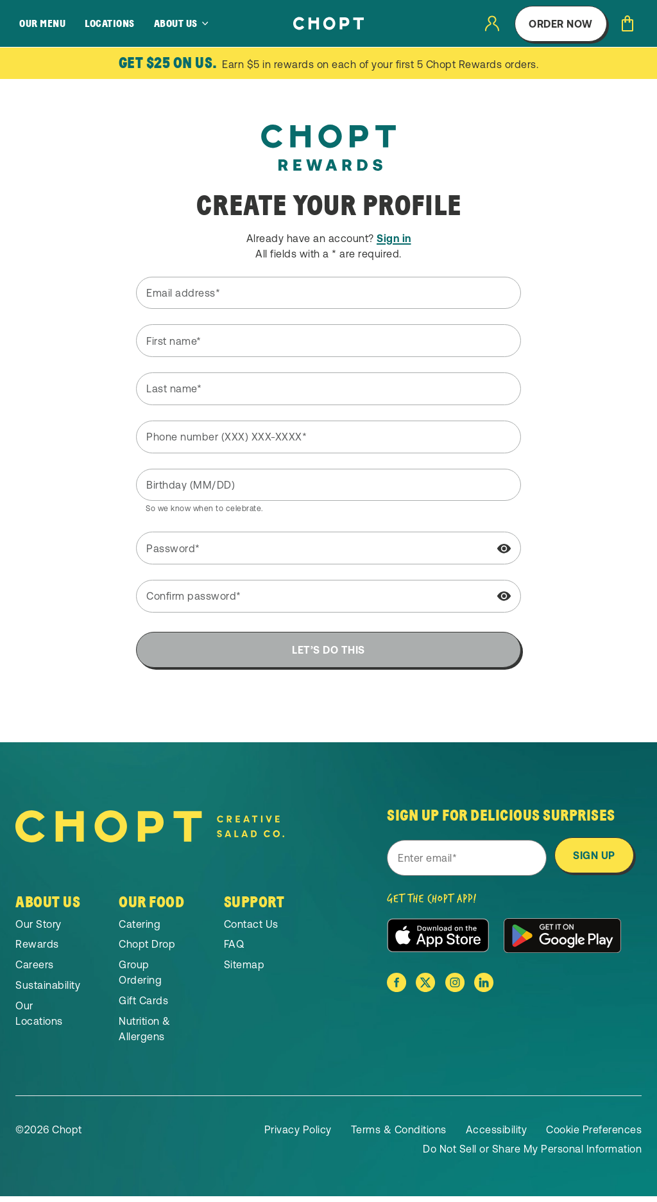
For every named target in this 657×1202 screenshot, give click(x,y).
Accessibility (496, 1135)
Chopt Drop (147, 949)
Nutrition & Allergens (145, 1034)
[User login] (492, 23)
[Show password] (504, 549)
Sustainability (47, 991)
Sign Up (594, 858)
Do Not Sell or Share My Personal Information (532, 1154)
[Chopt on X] (425, 988)
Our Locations (39, 1019)
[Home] (328, 23)
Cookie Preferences (594, 1135)
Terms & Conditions (399, 1135)
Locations (110, 24)
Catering (139, 929)
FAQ (234, 949)
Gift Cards (143, 1006)
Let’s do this (328, 650)
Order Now (561, 24)
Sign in (394, 238)
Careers (34, 970)
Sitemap (244, 970)
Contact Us (251, 929)
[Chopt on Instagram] (455, 988)
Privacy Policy (298, 1135)
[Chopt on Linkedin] (483, 988)
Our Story (38, 929)
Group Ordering (140, 977)
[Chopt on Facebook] (396, 988)
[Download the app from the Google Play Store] (562, 941)
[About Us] (182, 24)
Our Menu (42, 24)
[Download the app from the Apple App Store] (438, 941)
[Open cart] (627, 23)
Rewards (37, 949)
